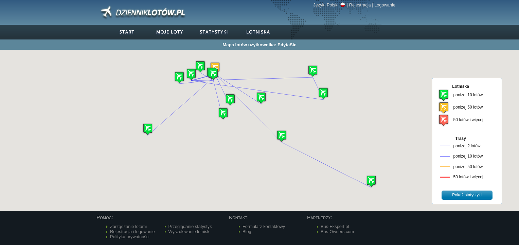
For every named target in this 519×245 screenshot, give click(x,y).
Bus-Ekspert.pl (335, 226)
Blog (247, 231)
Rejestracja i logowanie (132, 231)
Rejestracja (360, 4)
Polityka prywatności (129, 236)
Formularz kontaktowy (264, 226)
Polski (336, 4)
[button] (213, 74)
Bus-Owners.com (337, 231)
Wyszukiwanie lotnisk (189, 231)
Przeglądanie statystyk (190, 226)
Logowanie (384, 4)
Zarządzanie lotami (128, 226)
